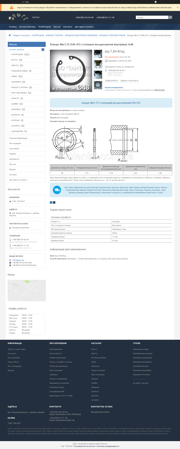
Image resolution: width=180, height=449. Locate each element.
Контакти (67, 27)
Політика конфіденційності (108, 446)
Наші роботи (13, 362)
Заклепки (53, 375)
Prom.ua (103, 444)
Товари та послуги (21, 35)
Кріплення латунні (140, 366)
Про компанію (14, 358)
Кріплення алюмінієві (142, 370)
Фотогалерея (15, 143)
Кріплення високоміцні (142, 353)
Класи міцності (56, 353)
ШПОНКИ (15, 120)
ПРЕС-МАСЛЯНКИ (19, 93)
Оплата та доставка (16, 349)
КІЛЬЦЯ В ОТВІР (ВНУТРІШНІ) (112, 35)
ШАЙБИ (14, 104)
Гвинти (94, 353)
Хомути (94, 379)
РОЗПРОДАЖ (44, 27)
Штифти (95, 400)
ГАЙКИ (14, 76)
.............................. (139, 379)
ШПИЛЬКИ (16, 109)
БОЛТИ (14, 60)
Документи (14, 159)
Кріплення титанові (141, 375)
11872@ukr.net (18, 260)
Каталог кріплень (27, 27)
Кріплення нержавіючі (142, 362)
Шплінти (95, 391)
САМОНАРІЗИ (17, 131)
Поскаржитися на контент (85, 446)
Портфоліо (14, 149)
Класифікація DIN (57, 391)
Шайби (94, 383)
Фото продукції (15, 366)
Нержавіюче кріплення (59, 383)
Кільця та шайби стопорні (61, 362)
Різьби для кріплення (59, 366)
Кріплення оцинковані (142, 358)
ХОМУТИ (15, 98)
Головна (13, 27)
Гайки (93, 362)
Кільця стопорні (98, 370)
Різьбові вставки (57, 387)
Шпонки (94, 396)
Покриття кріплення (58, 379)
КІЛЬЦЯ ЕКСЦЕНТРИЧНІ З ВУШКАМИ (81, 35)
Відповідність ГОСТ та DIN (61, 396)
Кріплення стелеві (140, 349)
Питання (13, 175)
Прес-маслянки (56, 370)
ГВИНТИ (14, 65)
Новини (12, 154)
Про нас (57, 27)
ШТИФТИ (15, 126)
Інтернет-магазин (140, 383)
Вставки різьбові (98, 358)
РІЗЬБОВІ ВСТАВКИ (19, 71)
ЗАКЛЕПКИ (16, 82)
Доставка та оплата (84, 27)
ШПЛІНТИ (15, 115)
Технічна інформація (18, 138)
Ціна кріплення (56, 349)
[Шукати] (170, 17)
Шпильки (95, 387)
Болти (94, 349)
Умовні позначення (58, 358)
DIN (133, 102)
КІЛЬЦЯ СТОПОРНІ (54, 35)
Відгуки (12, 169)
